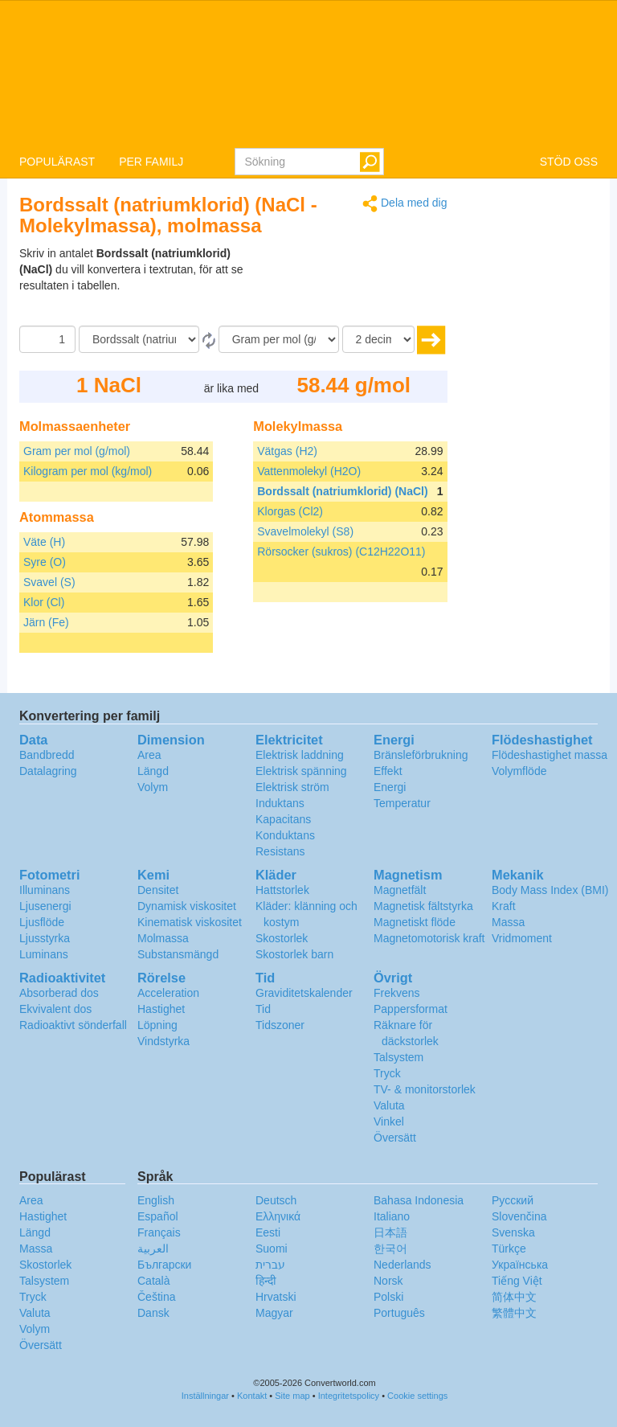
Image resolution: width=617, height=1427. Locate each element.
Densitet (157, 890)
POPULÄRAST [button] (57, 161)
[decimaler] (378, 339)
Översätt (395, 1137)
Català (153, 1280)
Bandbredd (47, 754)
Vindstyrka (163, 1041)
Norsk (388, 1280)
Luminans (43, 954)
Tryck (387, 1073)
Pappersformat (410, 1009)
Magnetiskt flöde (415, 922)
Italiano (392, 1216)
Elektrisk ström (292, 787)
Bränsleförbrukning (421, 754)
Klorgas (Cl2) (290, 511)
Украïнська (520, 1264)
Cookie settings (417, 1395)
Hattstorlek (282, 890)
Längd (153, 771)
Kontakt (252, 1395)
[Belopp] (47, 339)
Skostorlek (281, 938)
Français (159, 1232)
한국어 (390, 1248)
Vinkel (389, 1121)
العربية (153, 1248)
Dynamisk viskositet (186, 906)
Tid (263, 1009)
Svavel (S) (49, 582)
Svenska (513, 1232)
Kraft (504, 906)
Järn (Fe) (46, 622)
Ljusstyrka (44, 938)
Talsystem (398, 1057)
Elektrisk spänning (301, 771)
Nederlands (402, 1264)
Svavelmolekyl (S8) (305, 531)
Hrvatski (275, 1296)
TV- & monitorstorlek (425, 1089)
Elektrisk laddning (299, 754)
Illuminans (44, 890)
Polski (388, 1296)
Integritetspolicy (348, 1395)
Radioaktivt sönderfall (73, 1025)
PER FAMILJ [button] (151, 161)
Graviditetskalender (304, 992)
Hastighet (161, 1009)
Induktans (279, 803)
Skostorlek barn (294, 954)
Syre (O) (44, 562)
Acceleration (168, 992)
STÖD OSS (569, 161)
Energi (390, 787)
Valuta (389, 1105)
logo (308, 73)
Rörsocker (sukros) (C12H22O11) (341, 551)
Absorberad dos (59, 992)
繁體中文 (514, 1312)
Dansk (153, 1312)
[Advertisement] (347, 285)
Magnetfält (400, 890)
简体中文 (514, 1296)
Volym (152, 787)
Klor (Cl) (43, 602)
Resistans (279, 851)
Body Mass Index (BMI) (550, 890)
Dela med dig (404, 203)
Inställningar (205, 1395)
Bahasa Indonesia (419, 1200)
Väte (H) (44, 541)
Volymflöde (519, 771)
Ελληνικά (277, 1216)
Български (164, 1264)
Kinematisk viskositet (189, 922)
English (155, 1200)
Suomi (271, 1248)
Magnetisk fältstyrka (423, 906)
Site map (292, 1395)
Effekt (388, 771)
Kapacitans (283, 819)
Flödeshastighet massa (549, 754)
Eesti (267, 1232)
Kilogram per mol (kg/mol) (87, 471)
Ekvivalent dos (55, 1009)
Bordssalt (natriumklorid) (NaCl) (342, 491)
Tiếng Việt (517, 1280)
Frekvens (397, 992)
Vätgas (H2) (287, 451)
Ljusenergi (45, 906)
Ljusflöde (41, 922)
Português (399, 1312)
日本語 (390, 1232)
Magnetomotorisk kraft (429, 938)
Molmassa (163, 938)
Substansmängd (178, 954)
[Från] (139, 339)
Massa (508, 922)
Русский (512, 1200)
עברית (270, 1264)
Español (157, 1216)
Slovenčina (519, 1216)
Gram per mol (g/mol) (76, 451)
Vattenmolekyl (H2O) (309, 471)
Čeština (156, 1296)
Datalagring (48, 771)
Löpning (157, 1025)
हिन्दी (265, 1280)
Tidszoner (279, 1025)
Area (149, 754)
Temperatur (402, 803)
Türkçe (509, 1248)
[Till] (279, 339)
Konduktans (285, 835)
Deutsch (275, 1200)
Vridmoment (522, 938)
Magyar (274, 1312)
